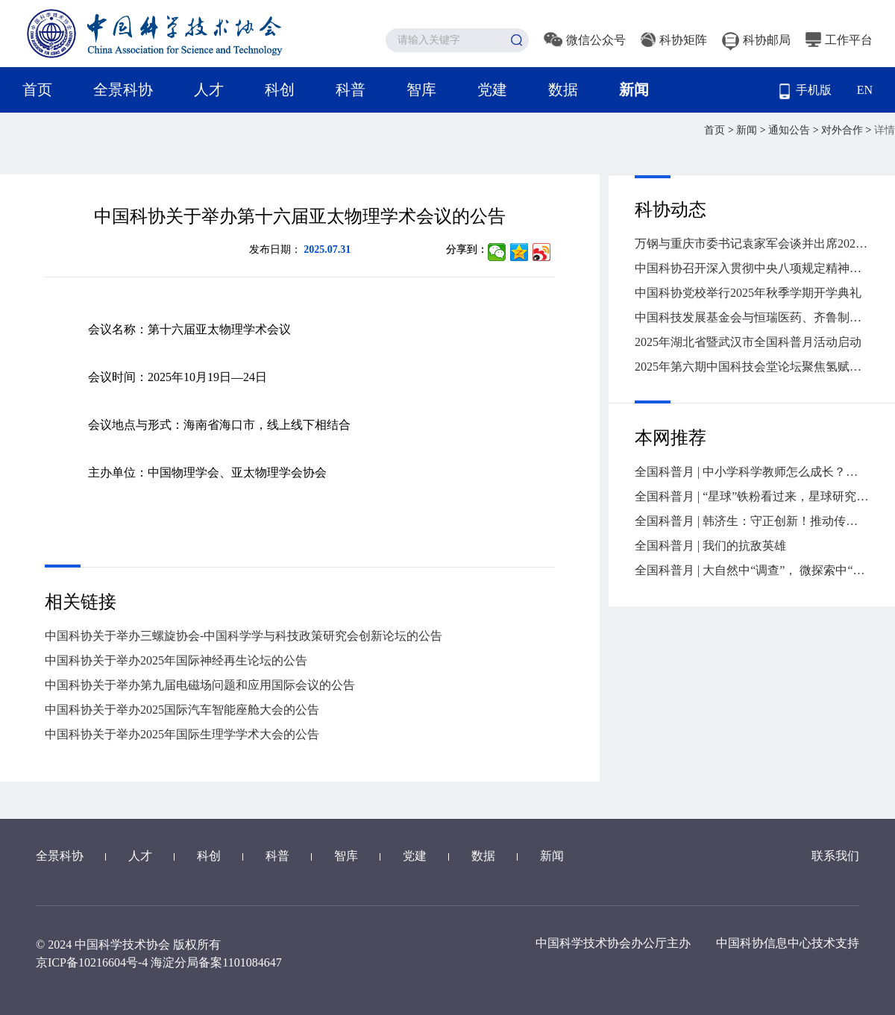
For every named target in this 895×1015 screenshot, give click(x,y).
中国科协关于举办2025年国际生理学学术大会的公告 (182, 734)
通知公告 (790, 130)
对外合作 (843, 130)
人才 (209, 89)
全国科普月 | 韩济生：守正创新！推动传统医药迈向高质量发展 (752, 521)
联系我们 (835, 855)
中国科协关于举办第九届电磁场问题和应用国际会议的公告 (200, 685)
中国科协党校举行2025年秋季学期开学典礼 (748, 292)
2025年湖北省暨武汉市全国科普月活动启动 (748, 342)
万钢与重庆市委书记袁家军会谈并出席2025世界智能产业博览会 (752, 243)
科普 (350, 89)
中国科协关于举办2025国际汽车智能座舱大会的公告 (182, 709)
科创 (280, 89)
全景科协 (123, 89)
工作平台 (839, 40)
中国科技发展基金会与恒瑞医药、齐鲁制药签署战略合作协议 (752, 317)
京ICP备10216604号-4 (92, 962)
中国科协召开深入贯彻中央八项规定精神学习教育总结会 (752, 268)
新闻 (634, 89)
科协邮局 (756, 40)
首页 (37, 89)
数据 (563, 89)
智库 (421, 89)
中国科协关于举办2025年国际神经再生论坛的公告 (176, 660)
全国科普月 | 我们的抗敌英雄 (710, 545)
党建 (492, 89)
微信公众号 (585, 40)
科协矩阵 (674, 40)
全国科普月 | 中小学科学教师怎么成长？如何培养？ (752, 471)
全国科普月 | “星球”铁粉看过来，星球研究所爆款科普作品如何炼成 (752, 496)
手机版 (805, 91)
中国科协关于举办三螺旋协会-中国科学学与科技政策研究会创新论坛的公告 (243, 635)
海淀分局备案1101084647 (216, 962)
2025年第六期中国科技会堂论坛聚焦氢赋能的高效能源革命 (752, 366)
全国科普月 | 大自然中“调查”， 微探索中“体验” (752, 570)
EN (865, 90)
